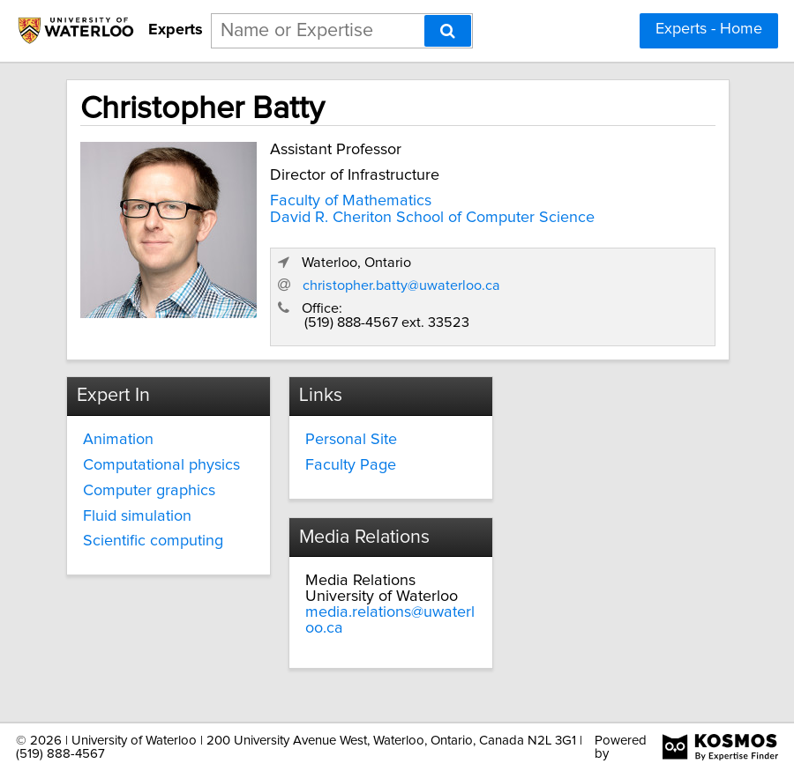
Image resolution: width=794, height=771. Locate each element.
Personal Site (351, 440)
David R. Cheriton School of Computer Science (432, 218)
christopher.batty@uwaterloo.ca (401, 285)
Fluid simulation (137, 516)
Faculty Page (350, 465)
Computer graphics (149, 491)
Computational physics (161, 465)
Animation (118, 440)
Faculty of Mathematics (350, 201)
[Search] (447, 31)
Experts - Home (708, 29)
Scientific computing (153, 541)
